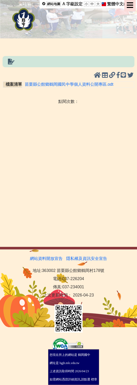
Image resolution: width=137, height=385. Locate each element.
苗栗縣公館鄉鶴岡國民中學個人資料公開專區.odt (69, 84)
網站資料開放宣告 (46, 258)
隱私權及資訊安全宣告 (86, 258)
